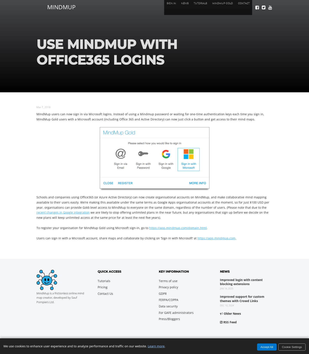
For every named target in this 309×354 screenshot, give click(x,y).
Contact (241, 7)
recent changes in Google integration (63, 212)
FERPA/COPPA (168, 300)
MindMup (61, 6)
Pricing (103, 287)
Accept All (267, 347)
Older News (232, 313)
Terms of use (168, 281)
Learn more (156, 346)
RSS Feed (230, 322)
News (168, 7)
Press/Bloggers (169, 319)
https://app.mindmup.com (216, 238)
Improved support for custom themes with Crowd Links (242, 299)
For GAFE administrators (176, 313)
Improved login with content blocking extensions (241, 282)
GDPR (163, 294)
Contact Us (105, 294)
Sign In (152, 7)
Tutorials (187, 7)
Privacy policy (168, 287)
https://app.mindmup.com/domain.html (178, 228)
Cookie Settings (292, 347)
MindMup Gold (215, 7)
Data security (168, 306)
